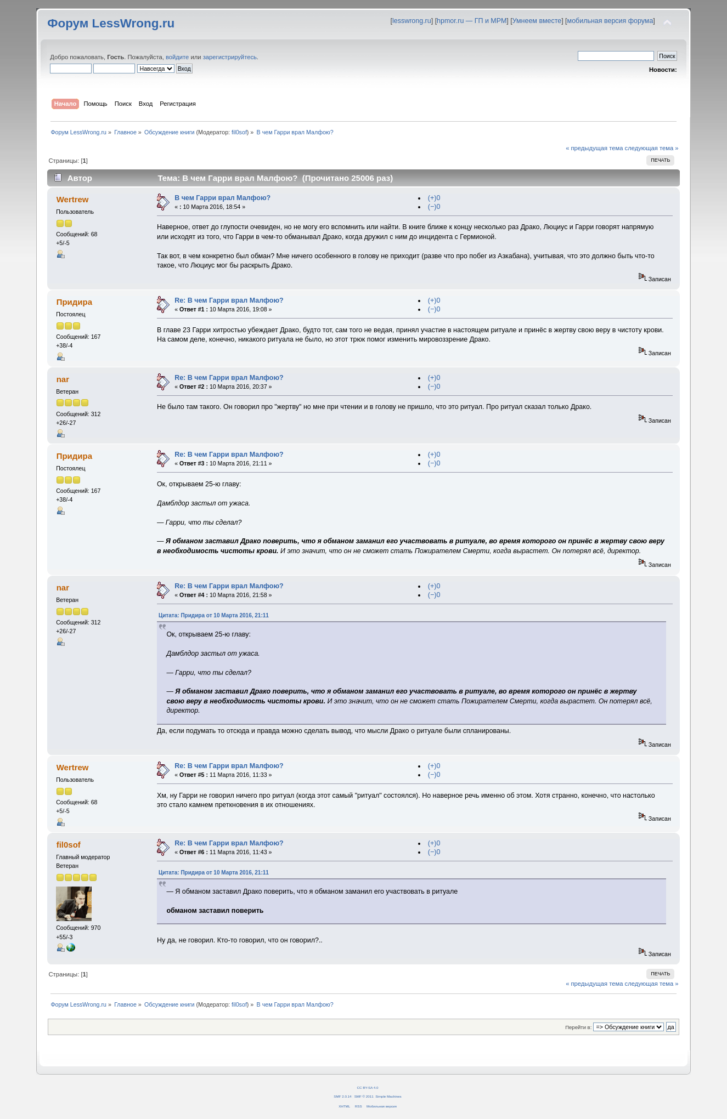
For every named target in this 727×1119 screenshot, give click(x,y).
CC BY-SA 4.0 (368, 1087)
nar (63, 379)
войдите (177, 57)
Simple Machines (388, 1096)
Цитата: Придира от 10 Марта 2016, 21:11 (214, 615)
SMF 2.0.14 (342, 1096)
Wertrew (73, 199)
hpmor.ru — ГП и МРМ (471, 21)
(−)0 (434, 207)
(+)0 (434, 198)
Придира (74, 301)
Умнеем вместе (536, 21)
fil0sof (239, 132)
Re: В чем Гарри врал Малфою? (229, 300)
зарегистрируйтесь (230, 57)
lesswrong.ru (411, 21)
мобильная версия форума (610, 21)
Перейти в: (578, 1027)
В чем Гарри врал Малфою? (222, 198)
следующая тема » (652, 148)
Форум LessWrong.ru (110, 23)
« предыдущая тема (594, 148)
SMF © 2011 (364, 1096)
